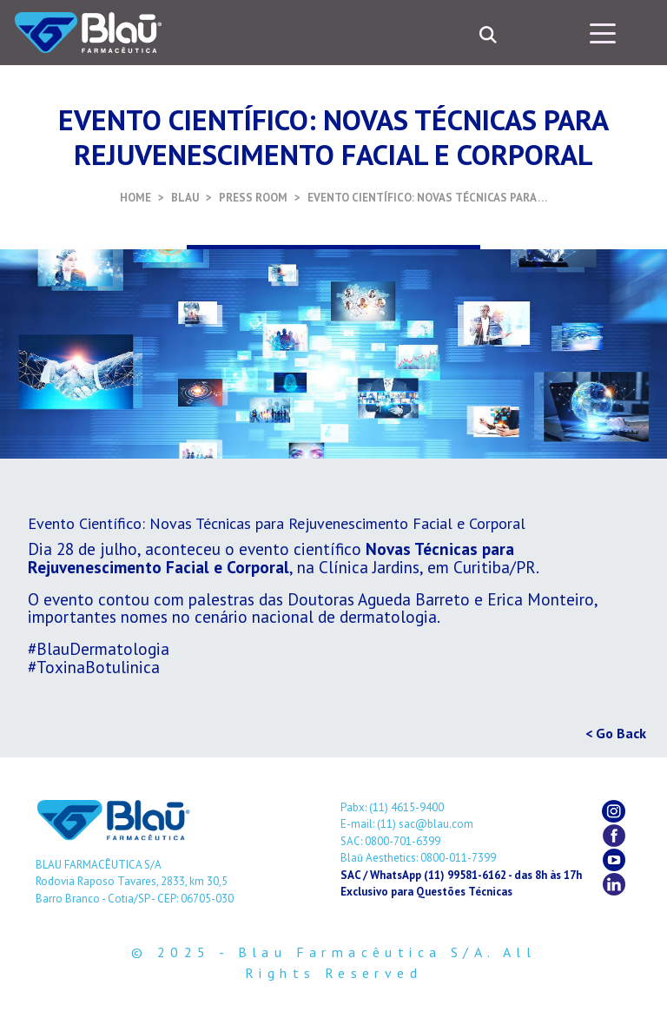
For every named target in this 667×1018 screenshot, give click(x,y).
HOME (135, 197)
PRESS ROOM (253, 197)
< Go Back (615, 733)
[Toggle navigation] (602, 32)
